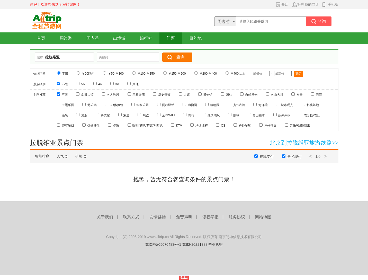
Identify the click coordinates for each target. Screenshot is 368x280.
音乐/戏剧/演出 (300, 125)
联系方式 (131, 217)
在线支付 (266, 156)
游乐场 (92, 105)
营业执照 (215, 244)
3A (117, 84)
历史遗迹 (164, 95)
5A (83, 84)
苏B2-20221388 (195, 244)
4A (100, 84)
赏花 (191, 115)
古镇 (187, 95)
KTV (179, 125)
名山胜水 (259, 115)
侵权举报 (210, 217)
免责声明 (184, 217)
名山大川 (277, 95)
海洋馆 (263, 105)
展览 (146, 115)
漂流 (319, 95)
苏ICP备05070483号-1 (163, 244)
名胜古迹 (87, 95)
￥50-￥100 (116, 73)
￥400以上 (237, 73)
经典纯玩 (214, 115)
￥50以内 (88, 73)
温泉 (65, 115)
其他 (135, 84)
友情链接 (157, 217)
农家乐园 (142, 105)
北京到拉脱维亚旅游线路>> (304, 142)
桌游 (116, 125)
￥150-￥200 (177, 73)
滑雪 (300, 95)
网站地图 (263, 217)
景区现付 (294, 156)
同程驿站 (168, 105)
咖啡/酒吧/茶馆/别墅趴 (147, 125)
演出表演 (239, 105)
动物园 (192, 105)
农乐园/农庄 (312, 115)
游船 (84, 115)
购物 (236, 115)
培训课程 (201, 125)
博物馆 (207, 95)
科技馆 (105, 115)
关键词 (103, 57)
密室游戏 (68, 125)
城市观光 (287, 105)
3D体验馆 (116, 105)
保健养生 (93, 125)
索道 (126, 115)
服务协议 (237, 217)
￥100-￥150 (146, 73)
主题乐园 (68, 105)
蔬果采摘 (284, 115)
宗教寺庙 (138, 95)
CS (223, 125)
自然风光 (251, 95)
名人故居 (113, 95)
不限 (65, 73)
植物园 (214, 105)
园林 (229, 95)
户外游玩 (245, 125)
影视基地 (313, 105)
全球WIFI (168, 115)
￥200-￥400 (208, 73)
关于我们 (105, 217)
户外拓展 (270, 125)
